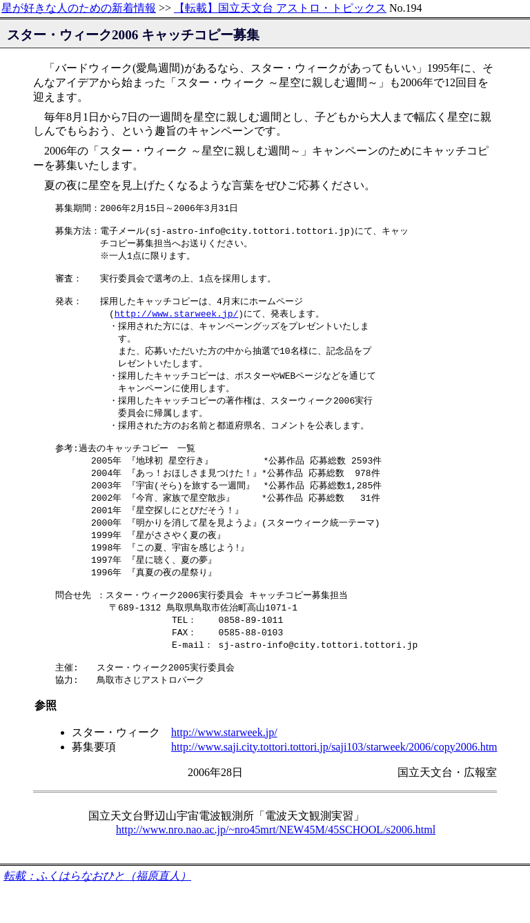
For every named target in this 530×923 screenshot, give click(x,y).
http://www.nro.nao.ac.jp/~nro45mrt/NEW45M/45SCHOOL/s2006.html (275, 865)
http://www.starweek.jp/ (176, 324)
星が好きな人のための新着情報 (78, 8)
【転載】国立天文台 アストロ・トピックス (280, 8)
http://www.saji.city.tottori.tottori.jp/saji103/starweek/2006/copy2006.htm (334, 782)
